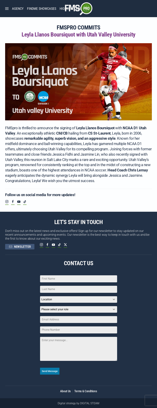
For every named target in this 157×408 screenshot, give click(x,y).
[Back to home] (78, 8)
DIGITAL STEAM (89, 402)
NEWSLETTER (20, 246)
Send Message (50, 371)
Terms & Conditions (85, 390)
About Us (65, 390)
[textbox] (75, 309)
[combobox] (78, 299)
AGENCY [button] (18, 9)
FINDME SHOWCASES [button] (41, 9)
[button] (7, 8)
